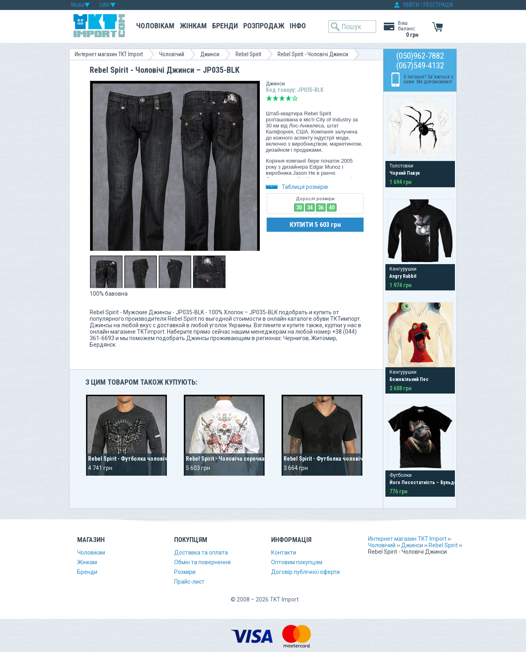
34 (310, 207)
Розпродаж (263, 25)
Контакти (283, 552)
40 (332, 207)
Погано (275, 98)
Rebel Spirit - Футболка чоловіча (325, 458)
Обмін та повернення (202, 562)
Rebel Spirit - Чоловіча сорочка (225, 458)
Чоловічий (171, 54)
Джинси (209, 54)
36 (321, 207)
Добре (288, 98)
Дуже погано (269, 98)
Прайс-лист (189, 581)
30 (299, 207)
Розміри (185, 572)
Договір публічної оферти (305, 572)
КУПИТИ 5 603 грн (315, 224)
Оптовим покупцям (296, 562)
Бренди (225, 25)
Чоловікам (155, 25)
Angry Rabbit (403, 276)
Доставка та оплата (201, 552)
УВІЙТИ (410, 5)
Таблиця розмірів (297, 187)
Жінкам (193, 25)
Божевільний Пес (409, 379)
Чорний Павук (404, 173)
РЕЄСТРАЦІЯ (438, 5)
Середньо (282, 98)
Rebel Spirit (248, 54)
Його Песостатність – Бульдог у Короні (433, 482)
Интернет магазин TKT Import (109, 54)
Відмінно (295, 98)
